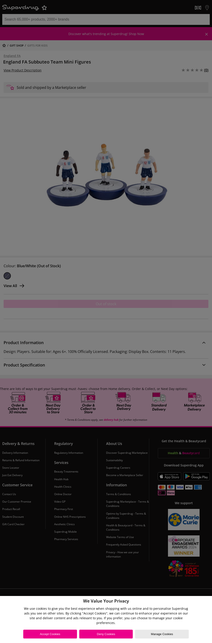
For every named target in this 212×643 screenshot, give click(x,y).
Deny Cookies (106, 634)
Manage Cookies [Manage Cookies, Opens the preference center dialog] (162, 634)
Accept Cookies (50, 634)
